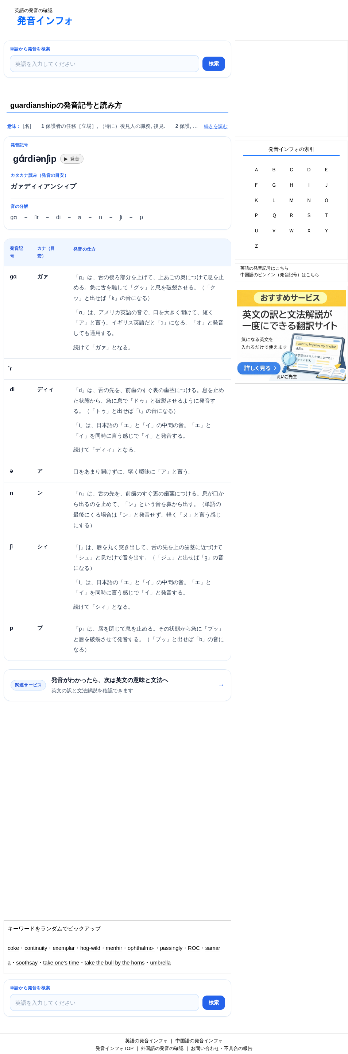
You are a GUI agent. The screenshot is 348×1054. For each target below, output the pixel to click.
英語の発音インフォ (146, 1040)
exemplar (64, 948)
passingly (171, 948)
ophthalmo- (141, 948)
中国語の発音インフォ (199, 1040)
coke (13, 948)
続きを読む (216, 126)
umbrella (160, 963)
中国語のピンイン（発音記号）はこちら (279, 274)
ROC (194, 948)
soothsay (27, 963)
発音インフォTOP (115, 1048)
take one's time (61, 963)
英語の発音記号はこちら (264, 268)
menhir (114, 948)
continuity (35, 948)
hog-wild (90, 948)
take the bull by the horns (115, 963)
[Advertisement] (213, 16)
